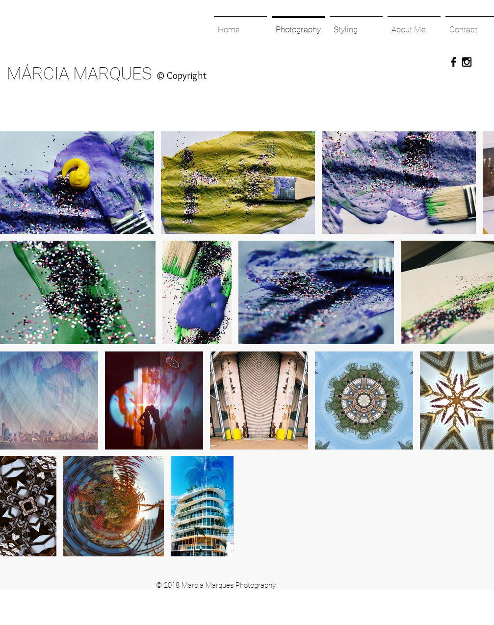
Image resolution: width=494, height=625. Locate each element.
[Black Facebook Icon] (453, 62)
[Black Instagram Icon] (466, 62)
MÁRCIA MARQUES (79, 74)
